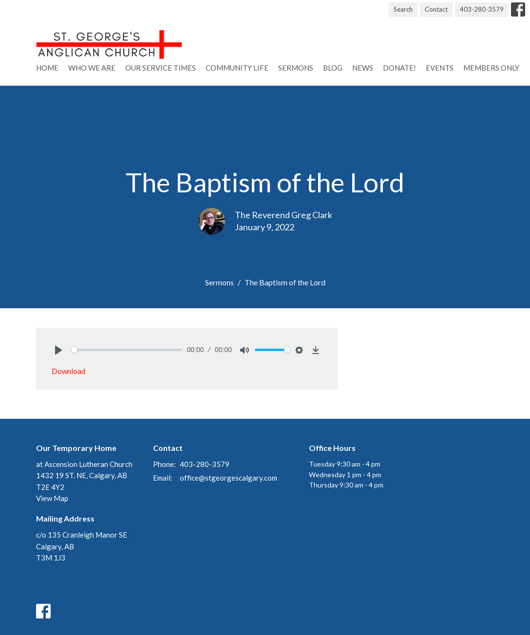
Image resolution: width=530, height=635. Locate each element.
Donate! (399, 67)
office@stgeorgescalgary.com (228, 477)
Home (47, 67)
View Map (52, 498)
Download (68, 371)
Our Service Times (160, 67)
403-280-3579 (482, 9)
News (362, 67)
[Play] (58, 350)
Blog (332, 67)
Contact (436, 9)
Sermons (295, 67)
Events (440, 67)
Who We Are (91, 67)
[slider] (126, 350)
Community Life (237, 67)
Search (403, 9)
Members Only (491, 67)
